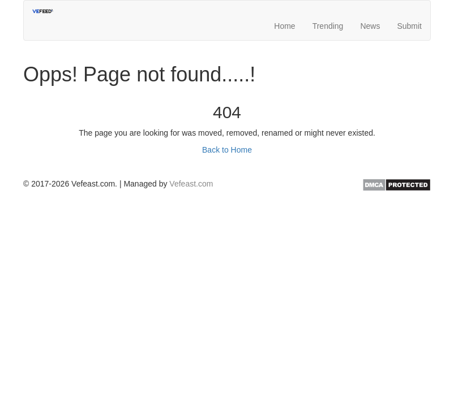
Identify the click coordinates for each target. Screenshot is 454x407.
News (370, 20)
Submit (409, 20)
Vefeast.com (191, 183)
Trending (328, 20)
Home (284, 20)
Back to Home (227, 149)
